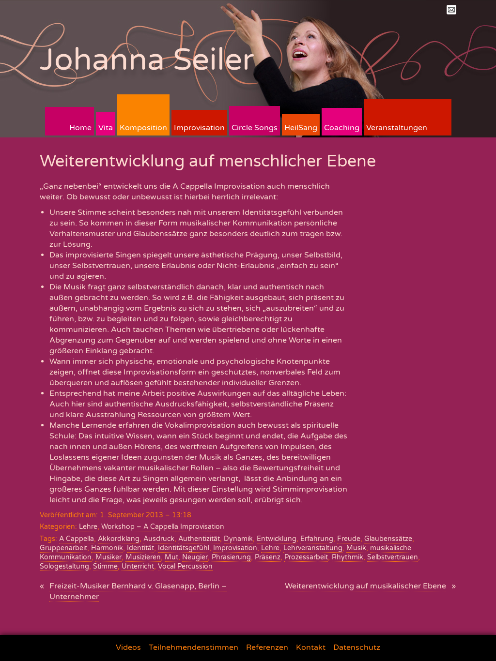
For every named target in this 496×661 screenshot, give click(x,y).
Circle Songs (255, 128)
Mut (171, 557)
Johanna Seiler (147, 59)
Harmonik (107, 548)
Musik (356, 548)
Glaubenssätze (388, 539)
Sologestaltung (64, 566)
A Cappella (76, 539)
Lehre (88, 527)
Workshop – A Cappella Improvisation (162, 527)
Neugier (195, 557)
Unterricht (138, 566)
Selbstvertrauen (392, 557)
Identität (140, 548)
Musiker (108, 557)
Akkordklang (119, 539)
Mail (451, 10)
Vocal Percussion (185, 566)
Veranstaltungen (396, 128)
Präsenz (267, 557)
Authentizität (199, 539)
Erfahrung (316, 539)
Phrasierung (231, 557)
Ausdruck (158, 539)
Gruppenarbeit (63, 548)
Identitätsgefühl (183, 548)
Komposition (143, 128)
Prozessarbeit (306, 557)
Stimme (105, 566)
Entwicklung (276, 539)
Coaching (341, 128)
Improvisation (199, 128)
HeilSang (300, 128)
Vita (105, 128)
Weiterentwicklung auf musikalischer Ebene (365, 586)
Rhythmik (347, 557)
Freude (348, 539)
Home (80, 128)
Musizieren (143, 557)
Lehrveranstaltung (312, 548)
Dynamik (238, 539)
